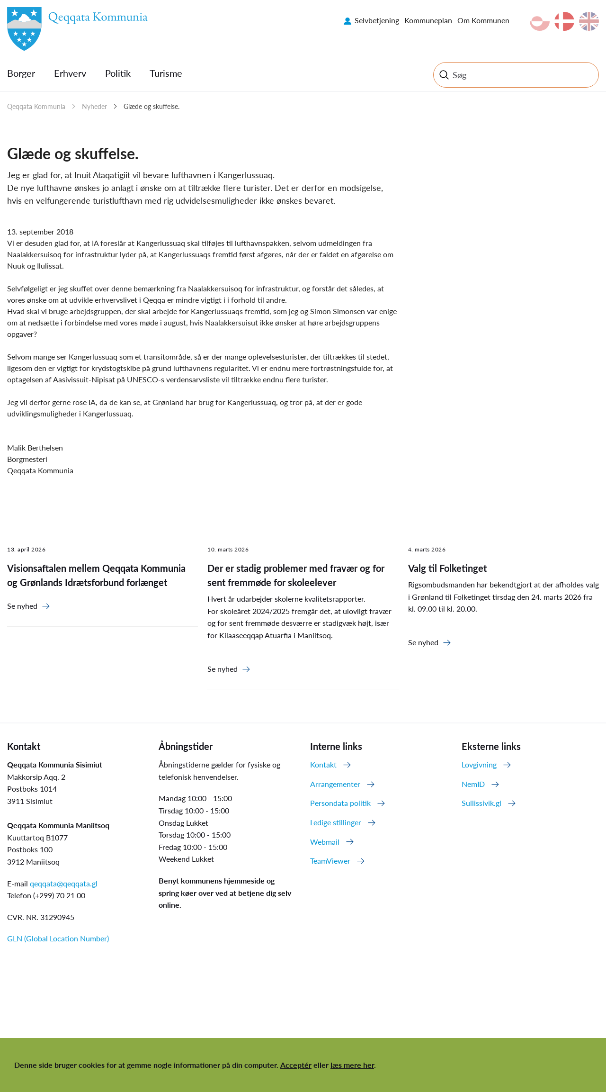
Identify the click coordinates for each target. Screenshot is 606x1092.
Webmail (324, 841)
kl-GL (540, 21)
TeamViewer (330, 860)
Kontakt (323, 764)
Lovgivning (479, 764)
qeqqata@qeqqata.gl (64, 883)
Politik (118, 73)
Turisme (166, 73)
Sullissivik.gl (481, 802)
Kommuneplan (428, 20)
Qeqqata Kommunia (36, 106)
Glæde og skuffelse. (151, 106)
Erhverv (70, 73)
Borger (21, 73)
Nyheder (94, 106)
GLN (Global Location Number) (58, 938)
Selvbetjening (377, 20)
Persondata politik (340, 802)
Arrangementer (335, 783)
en (589, 21)
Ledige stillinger (335, 822)
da (564, 21)
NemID (473, 783)
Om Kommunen (483, 20)
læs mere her (352, 1064)
